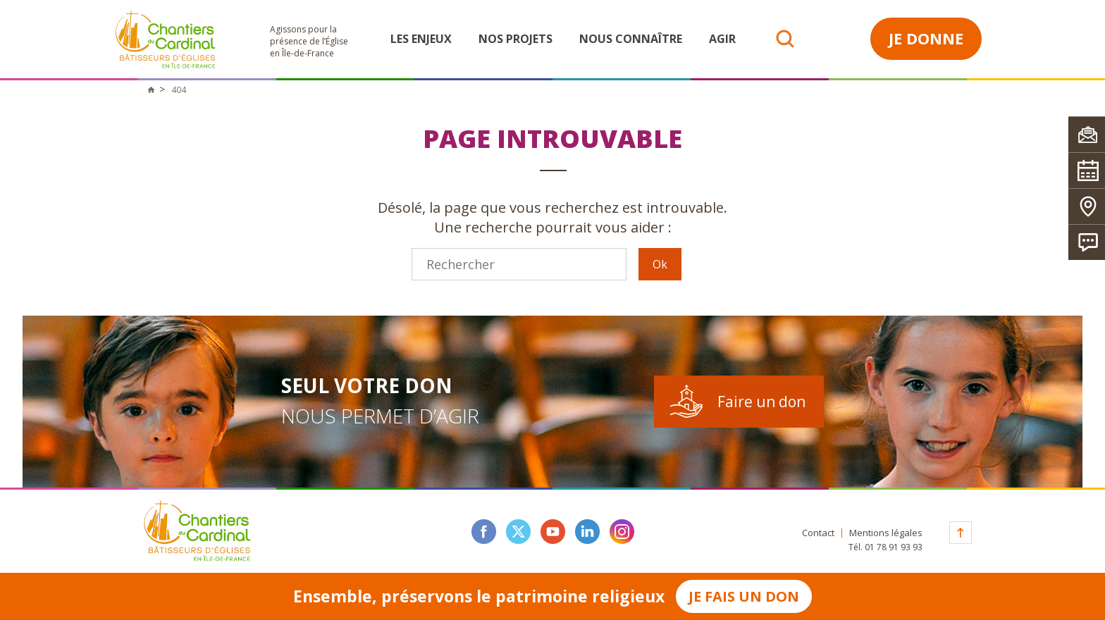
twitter (518, 531)
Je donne (926, 38)
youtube (553, 531)
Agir (722, 38)
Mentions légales (885, 533)
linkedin (587, 531)
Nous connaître (630, 38)
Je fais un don (744, 596)
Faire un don (761, 401)
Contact (818, 533)
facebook (483, 531)
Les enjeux (421, 38)
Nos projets (515, 38)
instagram (622, 531)
